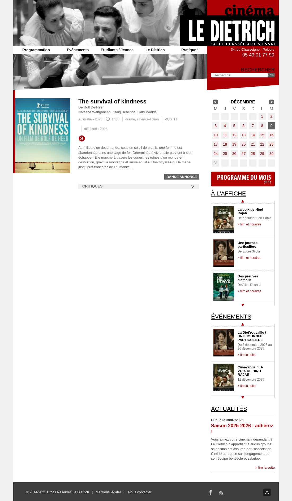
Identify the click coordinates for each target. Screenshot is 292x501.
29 (262, 153)
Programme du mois (243, 179)
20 (244, 144)
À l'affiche (228, 193)
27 (244, 153)
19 (234, 144)
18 (225, 144)
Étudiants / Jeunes (117, 50)
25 (225, 153)
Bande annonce (181, 177)
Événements (78, 50)
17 (216, 144)
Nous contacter (139, 492)
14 (253, 135)
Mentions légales (109, 492)
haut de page (267, 492)
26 (234, 153)
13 (244, 135)
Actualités (229, 409)
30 (271, 153)
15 (262, 135)
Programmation (36, 50)
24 (216, 153)
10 (216, 135)
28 (253, 153)
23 (271, 144)
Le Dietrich (155, 50)
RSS (221, 492)
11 (225, 135)
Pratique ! (190, 50)
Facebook (210, 492)
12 (234, 135)
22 (262, 144)
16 (271, 135)
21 (253, 144)
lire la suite (266, 467)
